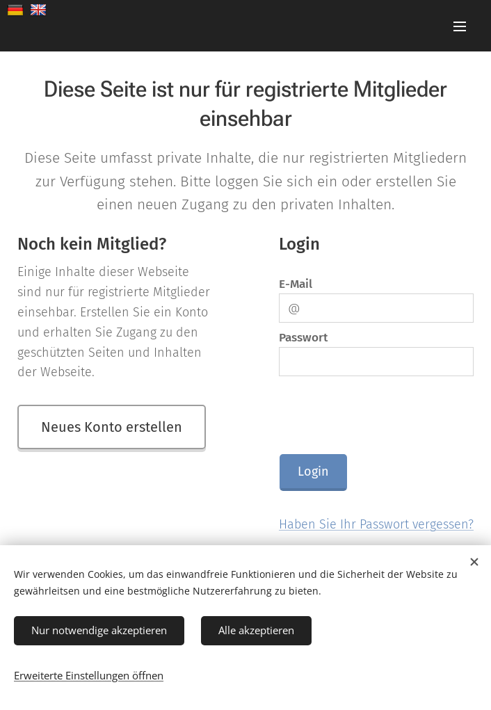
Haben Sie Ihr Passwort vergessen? (376, 524)
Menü (459, 26)
